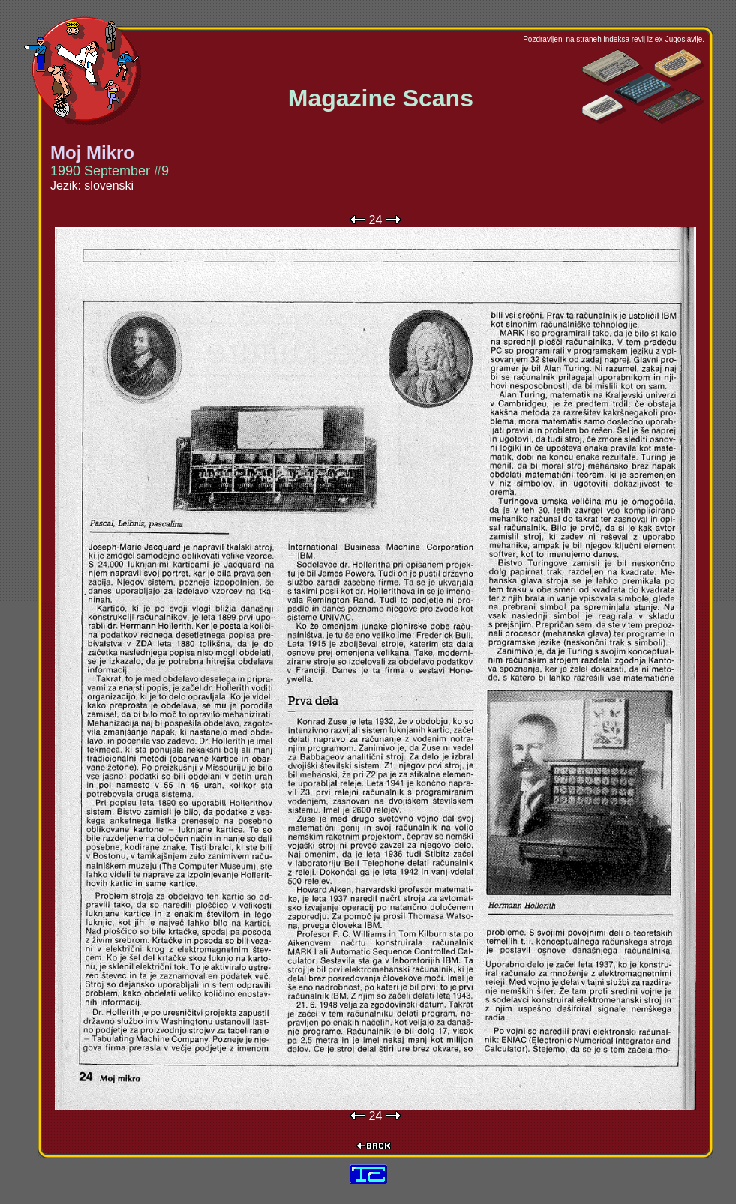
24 (376, 220)
